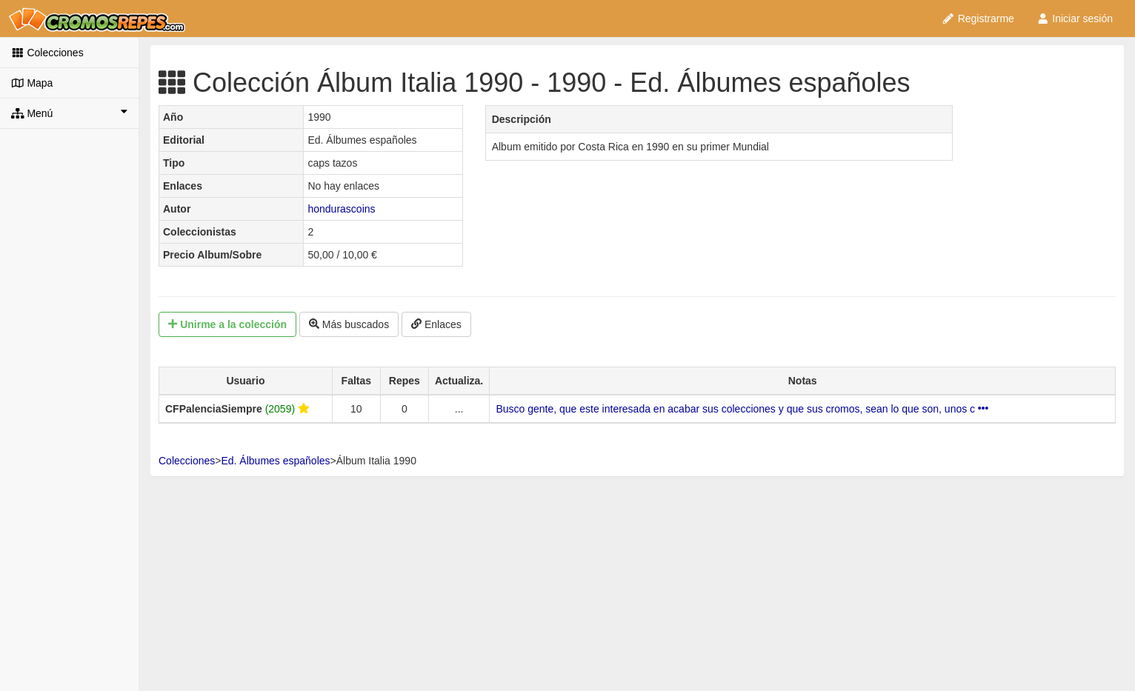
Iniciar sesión (1074, 18)
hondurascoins (341, 209)
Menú (69, 112)
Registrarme (978, 18)
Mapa (32, 83)
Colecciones (47, 53)
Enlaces (436, 324)
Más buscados (349, 324)
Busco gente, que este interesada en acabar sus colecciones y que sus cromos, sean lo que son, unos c (742, 409)
